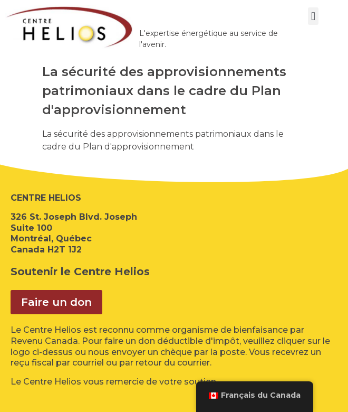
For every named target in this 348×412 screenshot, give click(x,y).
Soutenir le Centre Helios (80, 271)
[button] (313, 16)
